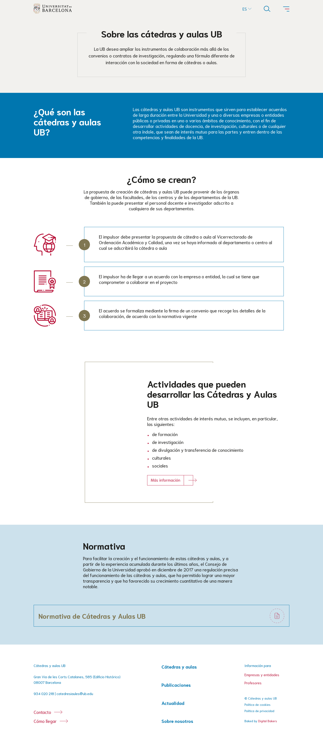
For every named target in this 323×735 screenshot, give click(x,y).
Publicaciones (176, 685)
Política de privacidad (259, 711)
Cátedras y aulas (179, 666)
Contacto (42, 712)
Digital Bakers (267, 721)
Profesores (253, 682)
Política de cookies (257, 704)
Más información (165, 480)
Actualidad (173, 703)
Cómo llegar (45, 721)
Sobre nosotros (177, 721)
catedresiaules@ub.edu (75, 693)
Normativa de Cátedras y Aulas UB (92, 615)
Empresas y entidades (261, 674)
